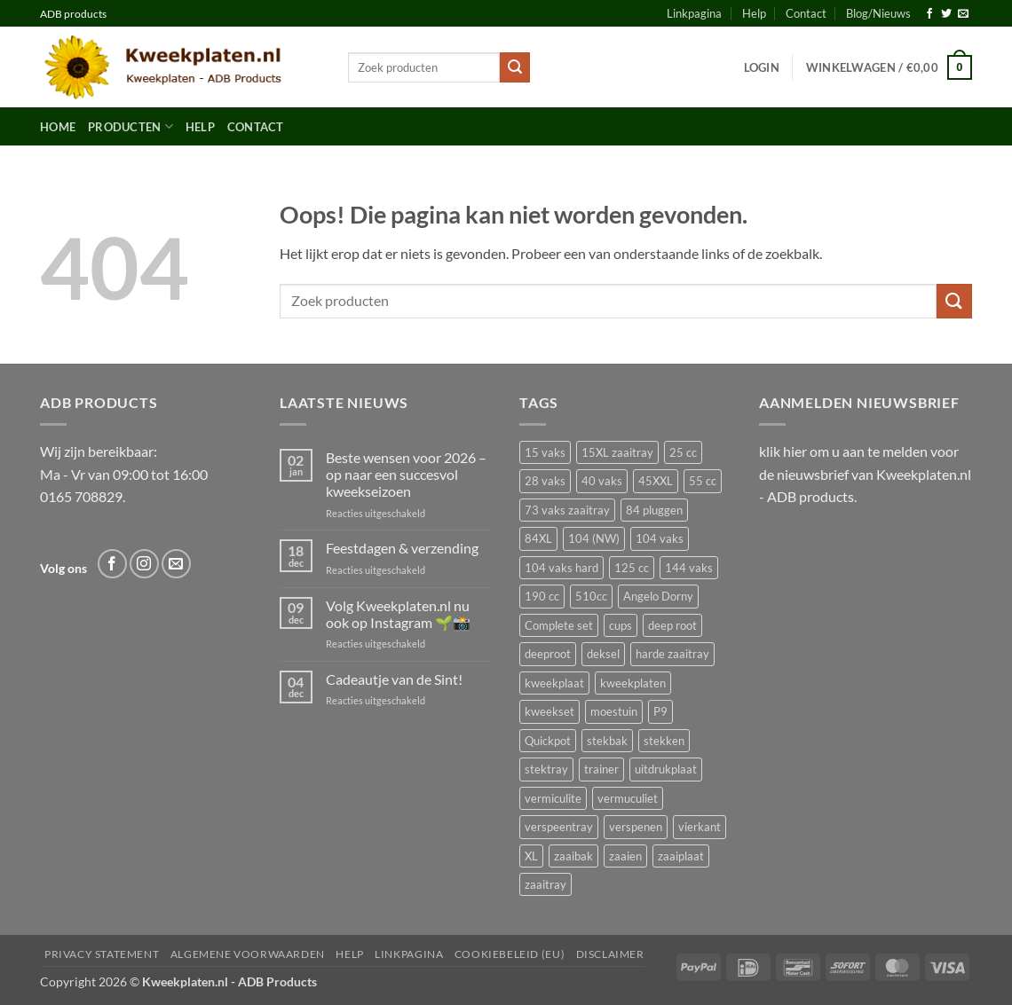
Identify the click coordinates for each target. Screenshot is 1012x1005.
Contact (806, 13)
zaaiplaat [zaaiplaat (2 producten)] (681, 856)
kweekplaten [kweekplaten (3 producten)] (633, 683)
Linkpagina (694, 13)
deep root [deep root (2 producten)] (672, 625)
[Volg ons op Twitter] (946, 14)
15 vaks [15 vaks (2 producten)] (545, 452)
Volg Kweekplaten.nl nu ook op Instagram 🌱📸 (398, 614)
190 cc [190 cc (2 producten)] (542, 596)
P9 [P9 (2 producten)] (660, 711)
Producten (130, 126)
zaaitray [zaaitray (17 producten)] (545, 884)
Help (754, 13)
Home (57, 127)
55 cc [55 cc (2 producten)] (702, 481)
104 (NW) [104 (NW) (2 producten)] (594, 538)
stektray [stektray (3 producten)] (546, 769)
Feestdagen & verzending (402, 547)
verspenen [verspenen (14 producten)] (635, 827)
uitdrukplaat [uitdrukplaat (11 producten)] (666, 769)
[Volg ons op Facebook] (929, 14)
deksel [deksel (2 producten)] (603, 654)
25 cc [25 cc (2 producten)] (683, 452)
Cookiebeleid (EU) (510, 954)
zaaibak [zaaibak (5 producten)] (573, 856)
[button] (761, 67)
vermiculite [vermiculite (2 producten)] (553, 798)
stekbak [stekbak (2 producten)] (607, 741)
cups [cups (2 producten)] (620, 625)
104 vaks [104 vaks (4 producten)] (660, 538)
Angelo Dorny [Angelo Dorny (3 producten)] (658, 596)
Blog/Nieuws (878, 13)
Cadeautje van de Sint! (394, 679)
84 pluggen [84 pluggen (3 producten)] (654, 510)
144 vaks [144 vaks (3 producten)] (689, 568)
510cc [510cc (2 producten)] (591, 596)
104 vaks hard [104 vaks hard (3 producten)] (561, 568)
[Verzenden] (515, 67)
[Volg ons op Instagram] (144, 563)
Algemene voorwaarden (247, 954)
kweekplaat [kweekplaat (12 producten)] (554, 683)
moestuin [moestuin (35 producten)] (613, 711)
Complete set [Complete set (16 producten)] (559, 625)
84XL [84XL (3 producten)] (538, 538)
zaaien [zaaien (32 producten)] (625, 856)
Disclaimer (610, 954)
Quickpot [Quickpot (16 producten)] (548, 741)
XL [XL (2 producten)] (531, 856)
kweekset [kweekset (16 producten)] (549, 711)
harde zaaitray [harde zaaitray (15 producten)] (672, 654)
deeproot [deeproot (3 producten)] (548, 654)
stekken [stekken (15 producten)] (664, 741)
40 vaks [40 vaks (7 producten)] (601, 481)
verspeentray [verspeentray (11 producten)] (559, 827)
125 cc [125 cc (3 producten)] (631, 568)
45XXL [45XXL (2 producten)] (655, 481)
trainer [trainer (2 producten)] (601, 769)
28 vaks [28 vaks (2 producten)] (545, 481)
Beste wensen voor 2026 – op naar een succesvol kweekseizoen (406, 474)
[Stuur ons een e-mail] (963, 14)
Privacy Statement (101, 954)
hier (795, 451)
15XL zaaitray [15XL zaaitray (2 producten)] (617, 452)
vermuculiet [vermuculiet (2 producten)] (627, 798)
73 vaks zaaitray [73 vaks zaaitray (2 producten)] (567, 510)
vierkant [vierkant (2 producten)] (699, 827)
